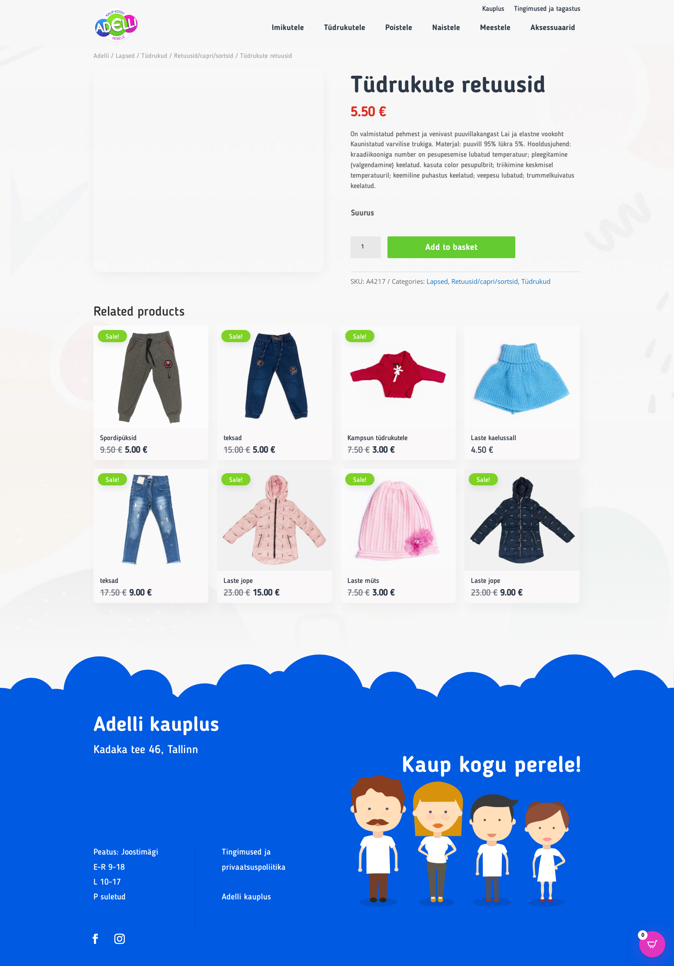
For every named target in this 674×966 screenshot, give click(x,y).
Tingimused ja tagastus (547, 9)
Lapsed (125, 56)
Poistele (398, 28)
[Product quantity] (365, 247)
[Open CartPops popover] (652, 944)
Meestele (495, 28)
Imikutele (288, 28)
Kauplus (493, 9)
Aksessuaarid (553, 28)
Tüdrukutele (344, 28)
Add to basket (451, 247)
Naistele (446, 28)
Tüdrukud (154, 56)
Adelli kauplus (246, 897)
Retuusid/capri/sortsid (204, 56)
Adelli (101, 56)
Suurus (362, 213)
